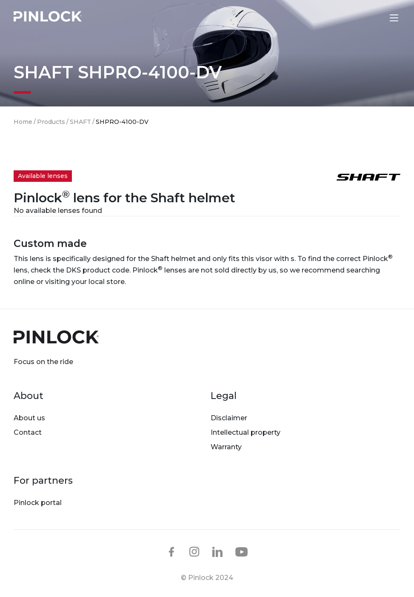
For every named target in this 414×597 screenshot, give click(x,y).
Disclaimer (229, 418)
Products (51, 122)
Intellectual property (245, 432)
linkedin (217, 552)
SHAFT (80, 122)
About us (29, 418)
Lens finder (376, 17)
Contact (28, 432)
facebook (171, 552)
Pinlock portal (38, 503)
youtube (241, 552)
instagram (194, 552)
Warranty (226, 447)
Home (23, 122)
